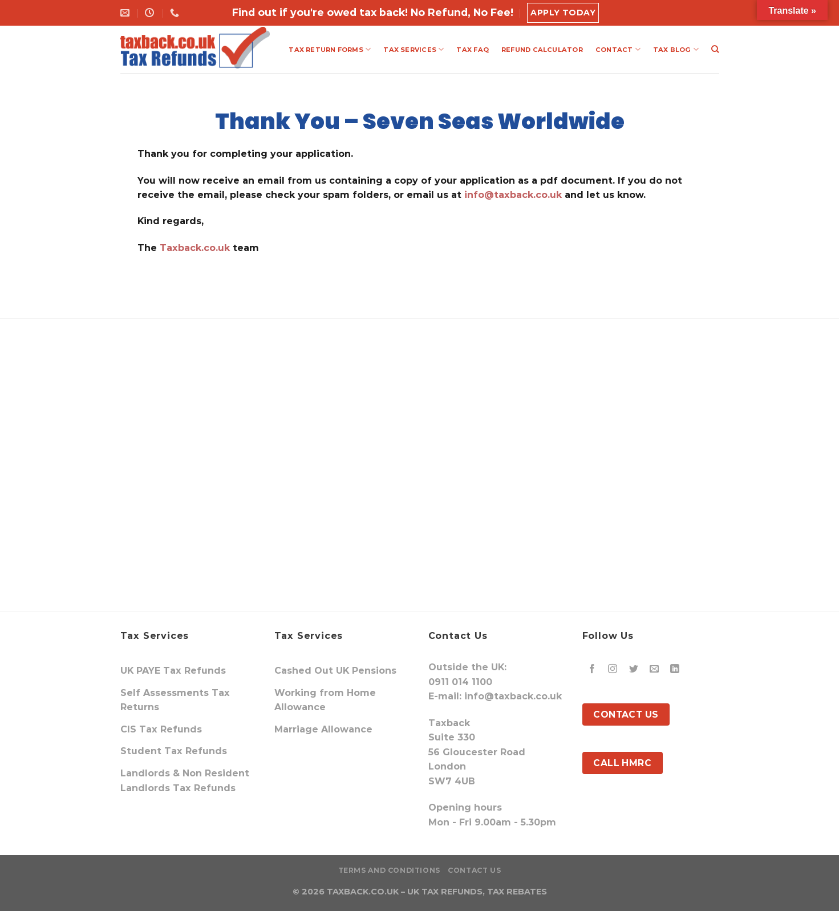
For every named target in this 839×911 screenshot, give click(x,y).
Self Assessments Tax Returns (175, 700)
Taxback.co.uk (193, 247)
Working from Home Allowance (325, 700)
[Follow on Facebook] (592, 669)
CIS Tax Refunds (161, 729)
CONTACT (618, 49)
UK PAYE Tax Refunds (173, 670)
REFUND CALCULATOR (542, 50)
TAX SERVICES (413, 49)
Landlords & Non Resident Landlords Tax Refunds (184, 780)
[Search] (715, 49)
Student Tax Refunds (173, 751)
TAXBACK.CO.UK (363, 891)
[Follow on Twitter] (633, 669)
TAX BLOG (676, 49)
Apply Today (562, 12)
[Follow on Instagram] (612, 669)
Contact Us (474, 870)
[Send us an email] (654, 669)
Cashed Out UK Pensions (335, 670)
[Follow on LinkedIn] (675, 669)
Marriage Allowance (323, 729)
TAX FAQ (472, 50)
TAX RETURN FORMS (330, 49)
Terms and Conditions (389, 870)
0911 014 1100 (460, 682)
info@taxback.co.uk (513, 194)
